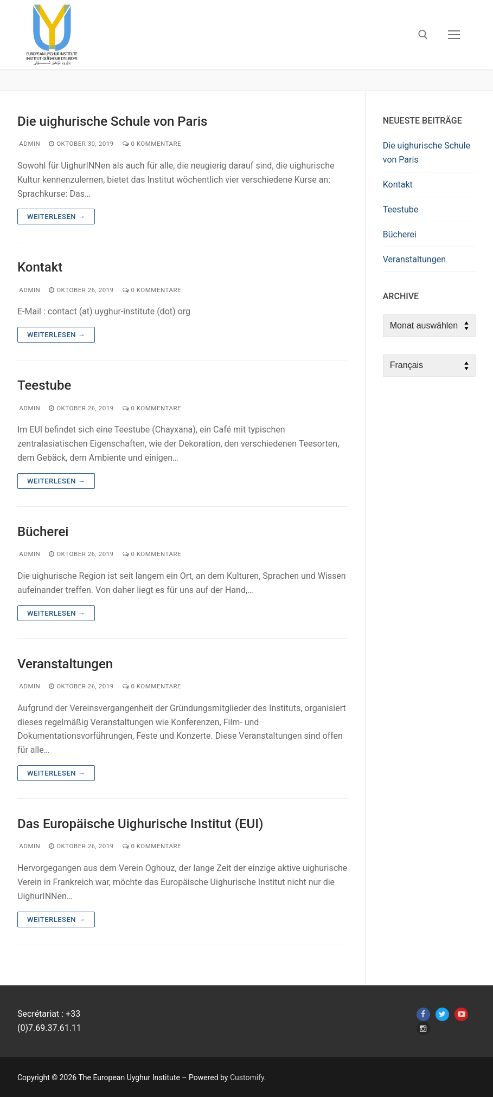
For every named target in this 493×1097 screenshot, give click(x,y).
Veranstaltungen (65, 664)
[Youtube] (461, 1014)
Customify (247, 1077)
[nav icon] (454, 34)
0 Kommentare (152, 143)
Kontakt (39, 267)
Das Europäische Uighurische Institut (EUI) (140, 823)
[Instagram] (423, 1028)
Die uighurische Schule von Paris (112, 121)
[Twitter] (442, 1014)
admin (28, 143)
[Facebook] (423, 1014)
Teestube (44, 385)
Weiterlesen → (56, 216)
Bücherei (42, 531)
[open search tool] (423, 35)
